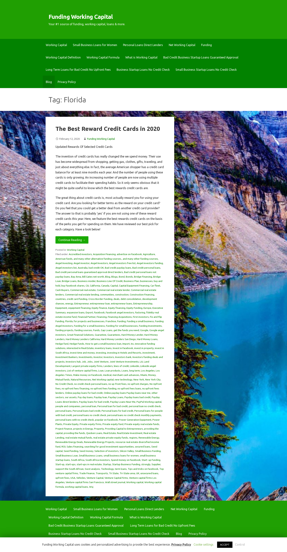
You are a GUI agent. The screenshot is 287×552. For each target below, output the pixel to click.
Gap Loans (106, 330)
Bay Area (76, 276)
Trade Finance (87, 473)
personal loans (63, 410)
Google (144, 330)
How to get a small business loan (103, 343)
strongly (145, 464)
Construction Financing (142, 294)
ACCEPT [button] (225, 544)
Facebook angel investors (120, 312)
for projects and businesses (89, 321)
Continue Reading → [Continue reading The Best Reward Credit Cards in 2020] (71, 240)
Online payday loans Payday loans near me (127, 392)
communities (107, 294)
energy (69, 303)
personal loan (88, 406)
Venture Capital (95, 477)
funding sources (83, 330)
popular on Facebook (106, 419)
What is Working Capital (141, 57)
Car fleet (155, 285)
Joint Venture (101, 361)
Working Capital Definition (63, 57)
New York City (153, 379)
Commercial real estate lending (82, 294)
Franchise (111, 321)
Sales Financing (75, 446)
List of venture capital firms (82, 370)
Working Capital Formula (103, 57)
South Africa (77, 459)
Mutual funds (62, 379)
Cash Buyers (62, 290)
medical (107, 374)
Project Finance (63, 428)
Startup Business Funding (126, 464)
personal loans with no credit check (74, 419)
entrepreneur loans (121, 303)
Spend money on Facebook (126, 459)
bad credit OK (96, 267)
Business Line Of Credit (110, 281)
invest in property (144, 348)
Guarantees (113, 334)
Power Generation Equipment (135, 419)
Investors (109, 357)
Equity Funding (134, 307)
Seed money (86, 450)
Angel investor (82, 263)
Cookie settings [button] (203, 544)
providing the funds (74, 433)
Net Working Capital (182, 45)
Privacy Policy (67, 82)
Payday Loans (115, 397)
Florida (69, 321)
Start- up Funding (151, 459)
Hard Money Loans (147, 339)
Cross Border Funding (100, 298)
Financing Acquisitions (120, 316)
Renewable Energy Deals (69, 442)
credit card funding (77, 298)
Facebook (99, 312)
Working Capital (56, 45)
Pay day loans (85, 397)
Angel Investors (99, 263)
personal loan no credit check (145, 406)
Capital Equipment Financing (134, 285)
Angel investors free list (122, 263)
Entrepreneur (81, 303)
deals (116, 298)
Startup (107, 464)
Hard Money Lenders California (83, 339)
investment (148, 352)
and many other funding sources (140, 258)
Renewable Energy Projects (99, 442)
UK (137, 473)
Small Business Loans (90, 455)
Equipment (61, 307)
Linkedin (134, 366)
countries (60, 298)
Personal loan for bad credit (112, 406)
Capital (114, 285)
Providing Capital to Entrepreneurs (124, 428)
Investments (85, 357)
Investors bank (123, 357)
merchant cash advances (126, 374)
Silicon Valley (127, 450)
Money (152, 374)
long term (134, 370)
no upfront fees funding (103, 388)
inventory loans (103, 348)
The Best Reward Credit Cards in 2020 (107, 128)
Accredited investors (80, 254)
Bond (122, 276)
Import (126, 343)
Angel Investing (63, 263)
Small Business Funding (148, 450)
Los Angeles (148, 370)
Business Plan (131, 281)
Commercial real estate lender (113, 290)
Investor (98, 357)
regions (133, 437)
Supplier (156, 464)
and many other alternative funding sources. (98, 258)
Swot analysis (92, 468)
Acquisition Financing (104, 254)
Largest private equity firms (87, 366)
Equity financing (116, 307)
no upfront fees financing (75, 388)
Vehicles (80, 477)
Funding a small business (140, 321)
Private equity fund (112, 424)
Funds (96, 330)
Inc (132, 343)
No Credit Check (64, 383)
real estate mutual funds (78, 437)
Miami (143, 374)
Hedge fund (61, 343)
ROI (63, 446)
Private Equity (71, 424)
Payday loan (100, 397)
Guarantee (100, 334)
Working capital (134, 482)
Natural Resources (81, 379)
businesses (146, 281)
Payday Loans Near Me (122, 401)
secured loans (142, 446)
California (95, 285)
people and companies (67, 406)
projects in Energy (83, 428)
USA (72, 477)
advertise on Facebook (129, 254)
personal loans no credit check (89, 415)
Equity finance (99, 307)
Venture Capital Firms (116, 477)
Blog (49, 82)
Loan (101, 370)
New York (138, 379)
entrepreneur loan (100, 303)
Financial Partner (87, 316)
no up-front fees (117, 383)
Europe (147, 307)
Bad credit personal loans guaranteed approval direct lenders (89, 272)
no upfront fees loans (129, 388)
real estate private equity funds (110, 437)
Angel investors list (66, 267)
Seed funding (71, 450)
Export (89, 312)
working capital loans (76, 486)
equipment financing (79, 307)
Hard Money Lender (132, 334)
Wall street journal (115, 482)
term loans (121, 468)
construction (122, 294)
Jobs (90, 361)
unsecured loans (149, 473)
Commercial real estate (83, 290)
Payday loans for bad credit (94, 401)
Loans (125, 370)
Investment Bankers (66, 357)
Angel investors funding (150, 263)
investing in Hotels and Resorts (124, 352)
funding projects (64, 330)
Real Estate (109, 433)
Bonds (129, 276)
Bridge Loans (69, 281)
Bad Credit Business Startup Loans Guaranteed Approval (200, 57)
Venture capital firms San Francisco (85, 482)
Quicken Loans (94, 433)
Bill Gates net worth (93, 276)
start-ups (71, 464)
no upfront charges (138, 383)
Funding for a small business (89, 325)
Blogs (114, 276)
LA (141, 361)
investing (101, 352)
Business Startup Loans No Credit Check (143, 69)
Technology (107, 468)
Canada (105, 285)
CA (87, 285)
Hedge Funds (77, 343)
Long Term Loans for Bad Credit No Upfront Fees (78, 69)
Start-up (59, 464)
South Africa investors (97, 459)
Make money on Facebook (87, 374)
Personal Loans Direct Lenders (143, 45)
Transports (102, 473)
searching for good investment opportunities (109, 446)
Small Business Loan (66, 455)
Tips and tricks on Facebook (143, 468)
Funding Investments (150, 325)
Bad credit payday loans (118, 267)
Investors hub (73, 361)
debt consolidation (131, 298)
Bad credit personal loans (146, 267)
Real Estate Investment (129, 433)
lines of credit (121, 366)
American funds (63, 258)
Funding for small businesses (122, 325)
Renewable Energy (149, 437)
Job (84, 361)
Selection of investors (106, 450)
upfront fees (62, 477)
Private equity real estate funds (141, 424)
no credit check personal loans (90, 383)
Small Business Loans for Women (95, 45)
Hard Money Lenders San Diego (118, 339)
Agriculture (149, 254)
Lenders (108, 366)
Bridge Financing (143, 276)
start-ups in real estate (89, 464)
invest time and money (82, 352)
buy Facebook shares (73, 285)
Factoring (140, 312)
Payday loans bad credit (137, 397)
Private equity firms (90, 424)
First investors (141, 316)
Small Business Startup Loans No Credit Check (206, 69)
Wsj (91, 486)
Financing (102, 316)
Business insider (87, 281)
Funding (206, 45)
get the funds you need (126, 330)
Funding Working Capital (81, 16)
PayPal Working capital (149, 401)
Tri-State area (127, 473)
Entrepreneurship (142, 303)
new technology (123, 379)
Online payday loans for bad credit (84, 392)
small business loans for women (121, 455)
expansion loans (76, 312)
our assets (71, 397)
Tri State (114, 473)
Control (240, 544)
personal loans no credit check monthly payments (134, 415)
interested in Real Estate (80, 348)
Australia (82, 267)
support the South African (69, 468)
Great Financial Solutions (80, 334)
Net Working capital (103, 379)
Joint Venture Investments (124, 361)
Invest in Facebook (123, 348)
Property (99, 428)
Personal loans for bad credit (117, 410)
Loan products (112, 370)
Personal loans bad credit (86, 410)
